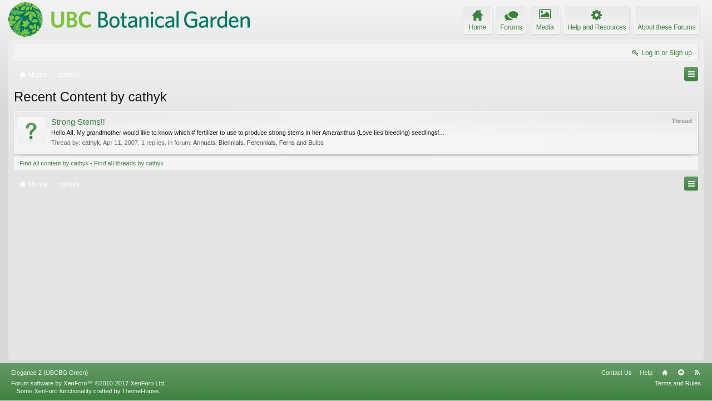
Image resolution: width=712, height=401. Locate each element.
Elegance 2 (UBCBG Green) (49, 372)
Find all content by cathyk (53, 163)
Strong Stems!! (78, 122)
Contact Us (616, 372)
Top (681, 372)
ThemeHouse (140, 391)
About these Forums (666, 27)
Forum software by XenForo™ (88, 383)
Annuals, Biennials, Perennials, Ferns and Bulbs (258, 142)
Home (665, 372)
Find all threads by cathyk (129, 163)
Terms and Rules (678, 383)
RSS (697, 372)
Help (646, 372)
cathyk (91, 142)
